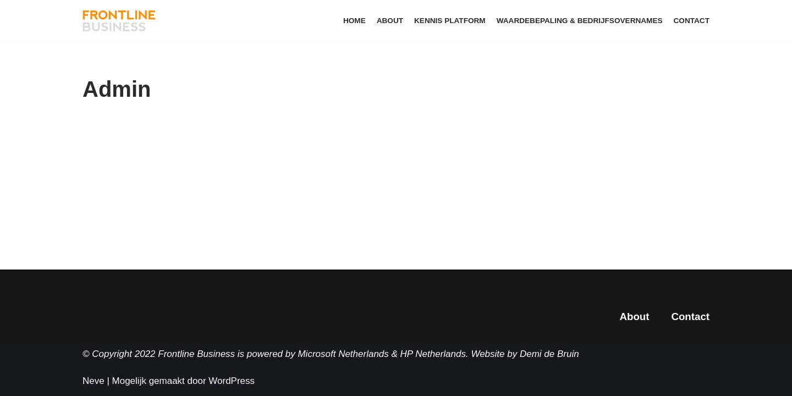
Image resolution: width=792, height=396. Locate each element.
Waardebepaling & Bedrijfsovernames (580, 20)
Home (354, 20)
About (390, 20)
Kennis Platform (450, 20)
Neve (93, 381)
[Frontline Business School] (119, 21)
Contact (692, 20)
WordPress (231, 381)
